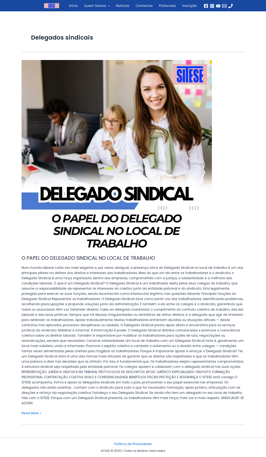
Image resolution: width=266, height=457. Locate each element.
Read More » (31, 413)
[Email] (224, 6)
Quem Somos (97, 6)
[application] (108, 6)
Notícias (122, 6)
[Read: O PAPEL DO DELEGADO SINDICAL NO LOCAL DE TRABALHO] (133, 155)
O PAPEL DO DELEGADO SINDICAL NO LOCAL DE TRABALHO (88, 258)
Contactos (144, 6)
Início (73, 6)
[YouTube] (218, 6)
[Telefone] (230, 6)
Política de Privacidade (133, 444)
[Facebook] (206, 6)
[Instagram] (212, 6)
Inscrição (189, 6)
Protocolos (167, 6)
